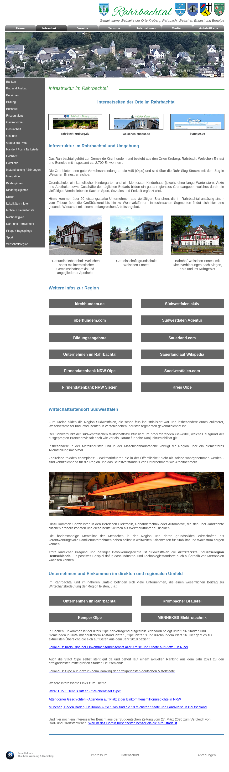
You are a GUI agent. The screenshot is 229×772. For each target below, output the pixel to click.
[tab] (25, 81)
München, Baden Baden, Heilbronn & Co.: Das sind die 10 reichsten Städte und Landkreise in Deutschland (128, 707)
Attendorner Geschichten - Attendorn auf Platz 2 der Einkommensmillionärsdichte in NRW (115, 699)
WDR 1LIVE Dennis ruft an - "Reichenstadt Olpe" (85, 691)
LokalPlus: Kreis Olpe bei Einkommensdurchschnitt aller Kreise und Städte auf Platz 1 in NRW (118, 647)
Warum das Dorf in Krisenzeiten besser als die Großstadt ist (132, 723)
